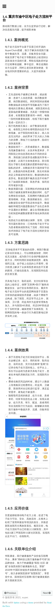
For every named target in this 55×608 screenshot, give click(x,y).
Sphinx (17, 603)
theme (30, 603)
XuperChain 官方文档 (29, 6)
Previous (10, 593)
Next (47, 593)
